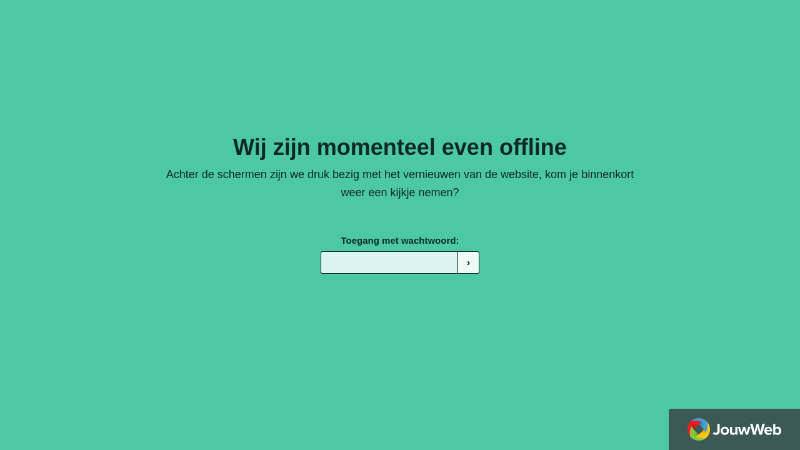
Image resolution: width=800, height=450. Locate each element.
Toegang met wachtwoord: (400, 240)
